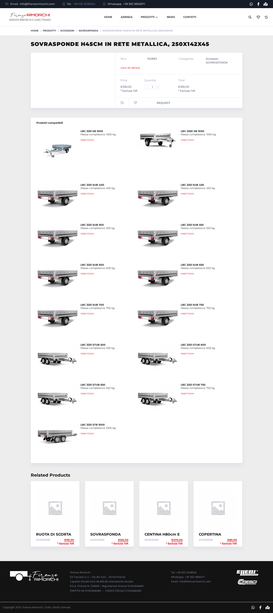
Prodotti (148, 17)
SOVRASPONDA (88, 30)
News (171, 17)
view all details (130, 67)
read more (87, 139)
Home (108, 17)
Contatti (189, 17)
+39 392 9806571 (134, 4)
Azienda (126, 17)
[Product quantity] (154, 87)
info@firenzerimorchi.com (37, 4)
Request (163, 103)
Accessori (67, 30)
